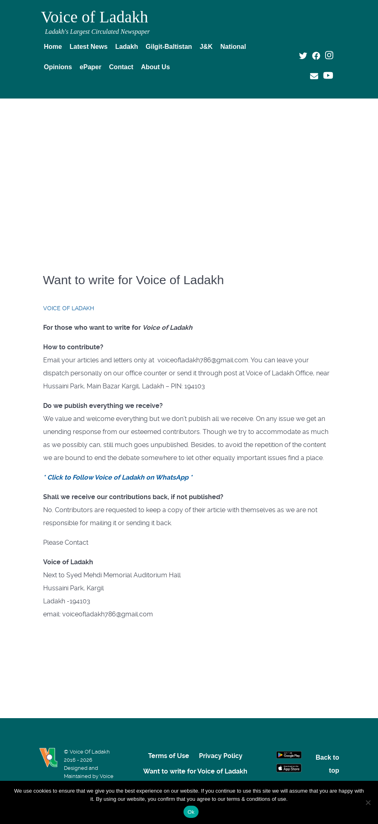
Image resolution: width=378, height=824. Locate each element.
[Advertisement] (189, 166)
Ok (191, 812)
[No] (368, 802)
